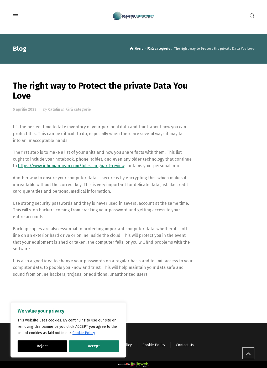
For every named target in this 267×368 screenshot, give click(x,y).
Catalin (54, 109)
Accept (94, 346)
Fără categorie (78, 109)
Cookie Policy (83, 333)
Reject (42, 346)
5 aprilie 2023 (24, 109)
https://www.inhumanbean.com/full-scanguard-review (71, 165)
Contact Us (185, 345)
